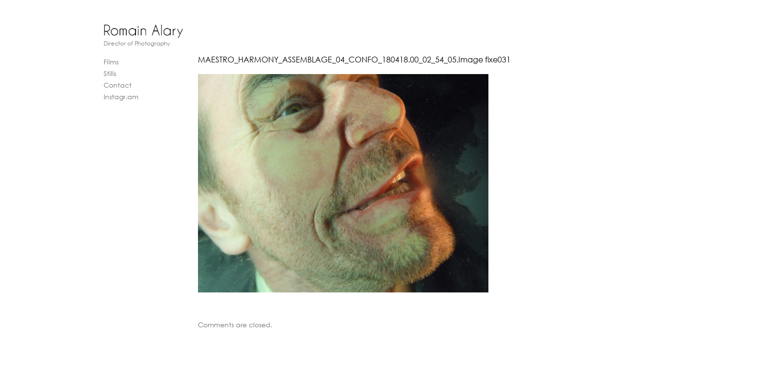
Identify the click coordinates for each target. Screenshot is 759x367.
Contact (118, 85)
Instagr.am (121, 96)
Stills (110, 73)
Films (111, 61)
